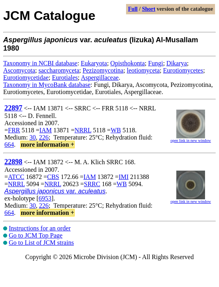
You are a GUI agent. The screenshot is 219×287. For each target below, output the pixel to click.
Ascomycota (19, 70)
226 (44, 137)
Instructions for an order (40, 228)
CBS (53, 176)
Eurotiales (65, 77)
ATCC (16, 176)
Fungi (155, 63)
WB (115, 130)
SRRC (92, 184)
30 (33, 137)
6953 (45, 198)
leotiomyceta (143, 70)
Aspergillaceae (100, 77)
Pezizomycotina (103, 70)
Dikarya (176, 63)
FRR (14, 130)
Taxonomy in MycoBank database (47, 84)
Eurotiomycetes (183, 70)
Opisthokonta (127, 63)
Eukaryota (94, 63)
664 (9, 144)
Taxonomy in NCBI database (40, 63)
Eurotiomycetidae (26, 77)
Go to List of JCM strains (41, 242)
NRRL (83, 130)
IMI (123, 176)
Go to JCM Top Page (36, 235)
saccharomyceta (58, 70)
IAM (45, 130)
